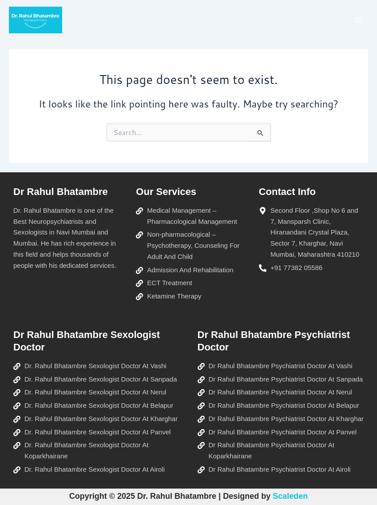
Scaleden (290, 496)
